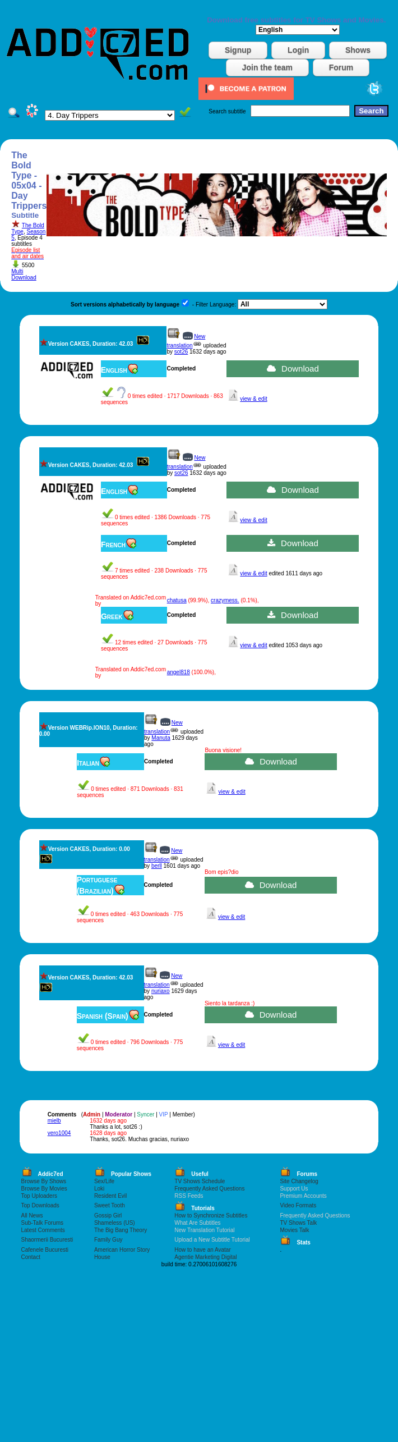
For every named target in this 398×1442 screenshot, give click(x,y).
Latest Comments (43, 1230)
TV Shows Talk (298, 1223)
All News (32, 1215)
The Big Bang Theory (120, 1230)
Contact (30, 1257)
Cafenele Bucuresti (45, 1250)
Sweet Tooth (109, 1205)
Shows (358, 49)
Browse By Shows (44, 1181)
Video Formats (298, 1205)
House (102, 1257)
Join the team (267, 67)
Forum (341, 67)
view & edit (253, 399)
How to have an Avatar (202, 1250)
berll (156, 866)
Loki (99, 1188)
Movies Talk (294, 1230)
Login (298, 49)
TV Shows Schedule (199, 1181)
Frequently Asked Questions (209, 1188)
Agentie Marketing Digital (205, 1257)
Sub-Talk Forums (42, 1223)
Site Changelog (299, 1181)
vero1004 (59, 1133)
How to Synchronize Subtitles (210, 1215)
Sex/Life (104, 1181)
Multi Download (23, 274)
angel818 (178, 672)
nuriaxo (160, 991)
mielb (54, 1121)
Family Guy (108, 1240)
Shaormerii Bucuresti (47, 1240)
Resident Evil (110, 1196)
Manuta (160, 738)
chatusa (177, 600)
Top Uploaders (39, 1196)
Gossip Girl (108, 1215)
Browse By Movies (44, 1188)
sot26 (181, 352)
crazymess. (225, 600)
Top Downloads (40, 1205)
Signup (238, 49)
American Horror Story (122, 1250)
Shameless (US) (114, 1223)
